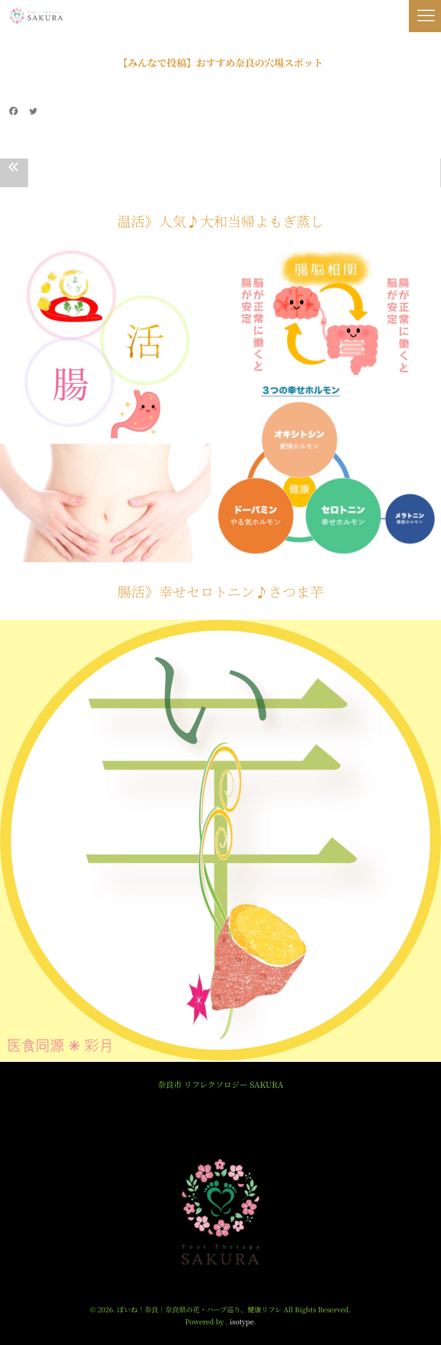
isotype (242, 1322)
